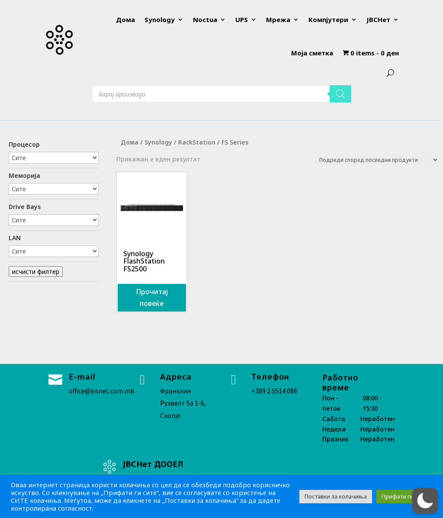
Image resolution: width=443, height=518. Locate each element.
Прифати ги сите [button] (404, 496)
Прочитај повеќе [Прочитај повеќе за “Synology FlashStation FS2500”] (152, 297)
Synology (159, 19)
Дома (125, 19)
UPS (241, 19)
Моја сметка (312, 52)
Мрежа (278, 19)
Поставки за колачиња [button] (336, 496)
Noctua (205, 19)
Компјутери (328, 19)
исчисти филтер (35, 271)
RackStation (196, 142)
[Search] (340, 94)
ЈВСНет (378, 19)
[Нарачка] (376, 160)
